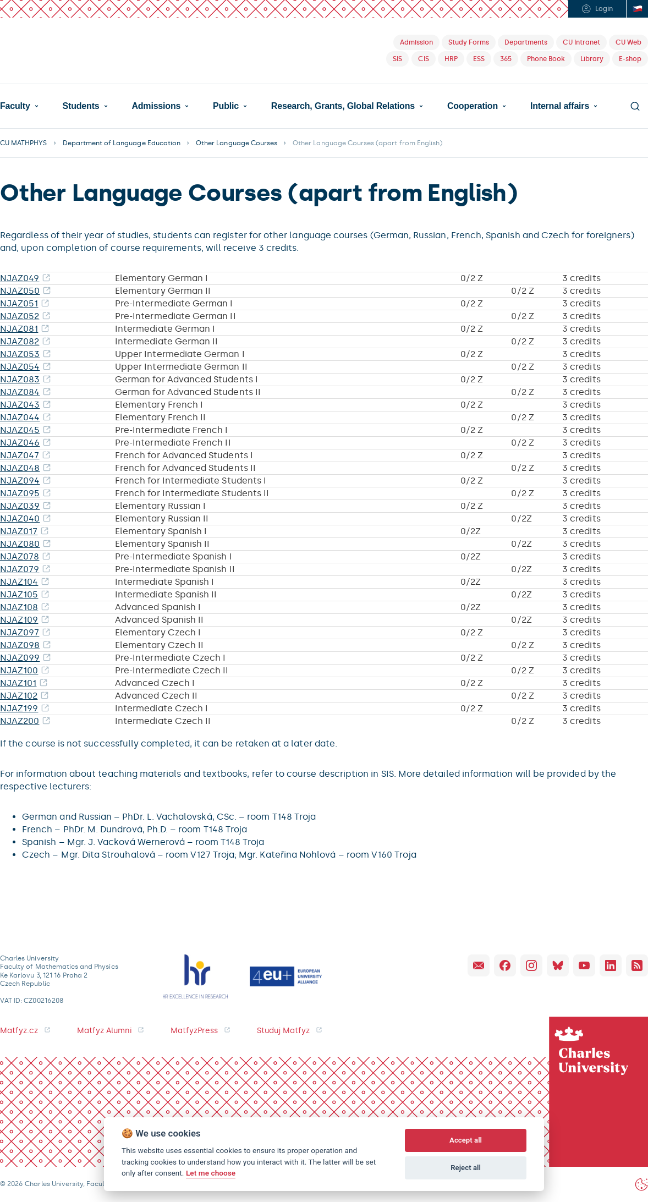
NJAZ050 (20, 291)
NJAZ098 (20, 645)
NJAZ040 (20, 518)
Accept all (465, 1140)
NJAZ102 (18, 695)
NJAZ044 (20, 417)
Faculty (15, 106)
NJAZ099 (20, 657)
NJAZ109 (19, 619)
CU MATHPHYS (23, 143)
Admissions (155, 106)
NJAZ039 (20, 506)
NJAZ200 (19, 721)
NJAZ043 (20, 404)
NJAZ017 (18, 531)
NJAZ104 (19, 582)
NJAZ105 (19, 594)
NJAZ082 (19, 341)
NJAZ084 (20, 392)
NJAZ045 (20, 430)
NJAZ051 (19, 303)
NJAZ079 (19, 569)
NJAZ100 (19, 670)
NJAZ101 (18, 683)
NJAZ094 (20, 480)
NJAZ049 (19, 278)
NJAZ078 (19, 556)
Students (81, 106)
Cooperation (472, 106)
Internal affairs (559, 106)
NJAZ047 (19, 455)
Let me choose (210, 1172)
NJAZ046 (20, 442)
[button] (19, 106)
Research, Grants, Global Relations (343, 106)
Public (226, 106)
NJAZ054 (20, 366)
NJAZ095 (20, 493)
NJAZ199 (19, 708)
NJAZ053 (20, 354)
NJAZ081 (19, 328)
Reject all (466, 1167)
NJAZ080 (20, 544)
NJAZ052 (19, 316)
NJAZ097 (19, 632)
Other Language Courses (236, 143)
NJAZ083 (20, 379)
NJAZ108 (19, 607)
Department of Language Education (122, 143)
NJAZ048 (20, 468)
